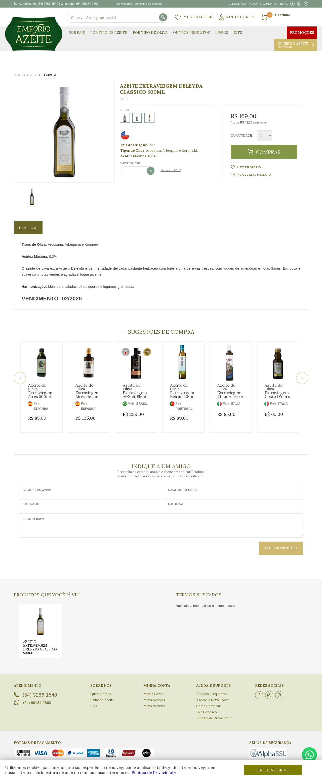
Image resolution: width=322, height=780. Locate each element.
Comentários (161, 520)
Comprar (268, 152)
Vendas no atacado (244, 3)
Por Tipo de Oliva (150, 32)
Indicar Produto (281, 542)
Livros (221, 32)
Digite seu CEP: (130, 163)
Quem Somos (100, 688)
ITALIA (235, 403)
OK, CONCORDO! (273, 769)
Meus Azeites (197, 17)
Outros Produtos (191, 32)
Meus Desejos (154, 694)
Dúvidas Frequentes (211, 688)
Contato (269, 3)
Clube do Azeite (295, 45)
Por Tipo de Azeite (108, 32)
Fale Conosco (206, 706)
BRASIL (142, 403)
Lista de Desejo (248, 167)
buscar (163, 17)
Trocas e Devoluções (212, 694)
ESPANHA (41, 409)
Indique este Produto (251, 174)
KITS (238, 32)
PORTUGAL (184, 409)
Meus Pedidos (154, 700)
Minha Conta (240, 17)
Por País (77, 32)
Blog (284, 3)
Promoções (302, 32)
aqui (154, 3)
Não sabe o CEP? (170, 170)
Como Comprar (208, 700)
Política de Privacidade (154, 772)
